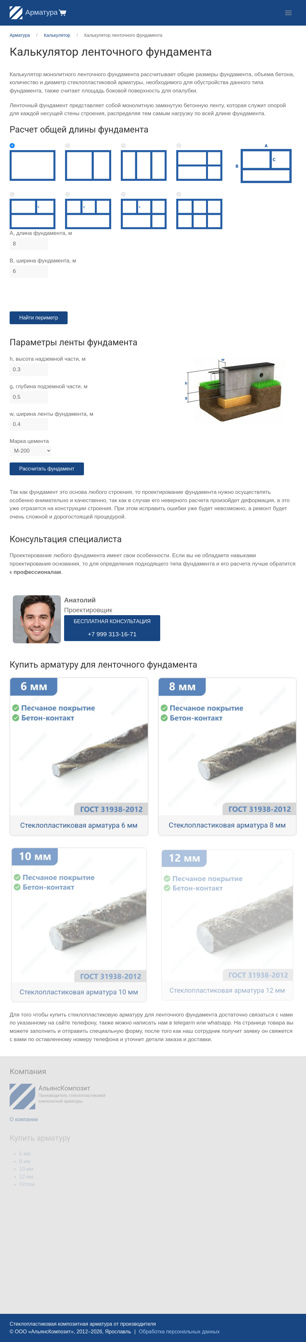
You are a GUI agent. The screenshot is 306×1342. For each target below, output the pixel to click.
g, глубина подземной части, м (48, 386)
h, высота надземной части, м (48, 359)
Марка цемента (29, 441)
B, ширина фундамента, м (43, 261)
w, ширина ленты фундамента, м (51, 414)
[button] (62, 12)
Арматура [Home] (34, 12)
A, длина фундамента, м (41, 233)
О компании (24, 1119)
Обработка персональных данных (179, 1331)
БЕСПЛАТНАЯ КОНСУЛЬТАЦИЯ (112, 628)
